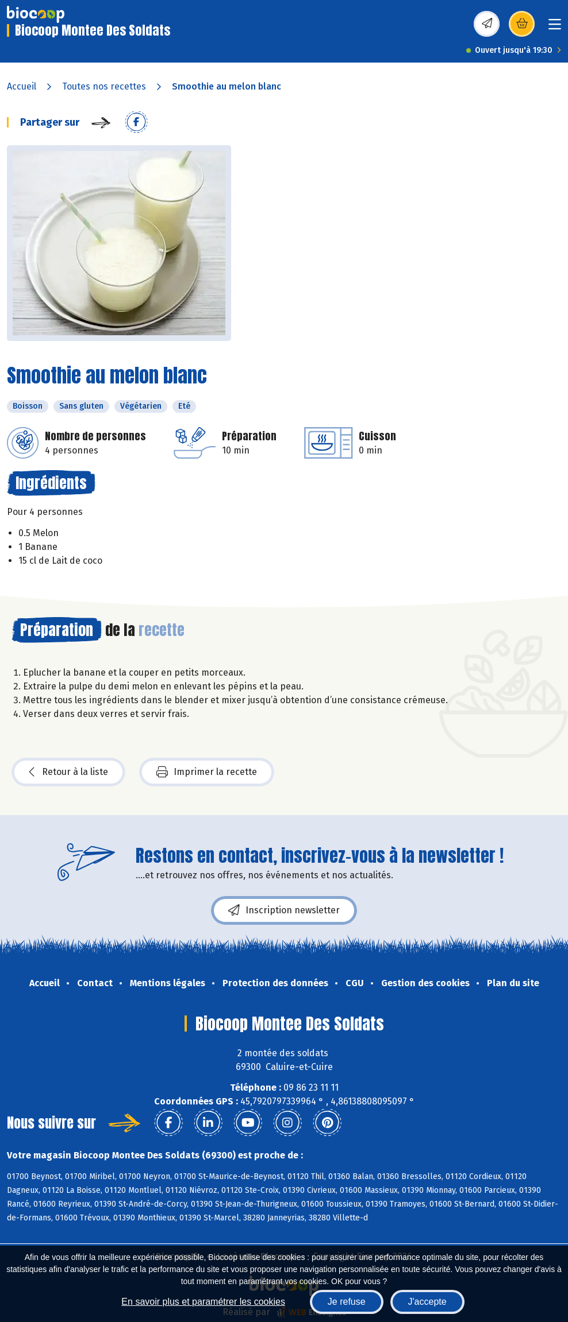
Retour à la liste (68, 772)
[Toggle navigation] (554, 28)
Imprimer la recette (206, 772)
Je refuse (347, 1302)
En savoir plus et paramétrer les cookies (203, 1302)
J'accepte (427, 1302)
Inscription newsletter (284, 910)
